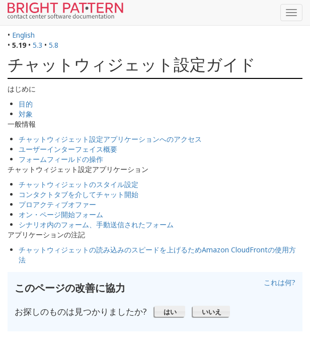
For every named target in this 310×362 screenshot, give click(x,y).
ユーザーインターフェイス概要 (68, 149)
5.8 (53, 45)
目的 (26, 104)
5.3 (37, 45)
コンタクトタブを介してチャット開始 (78, 194)
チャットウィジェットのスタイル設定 (78, 184)
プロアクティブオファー (57, 204)
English (23, 35)
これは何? (279, 282)
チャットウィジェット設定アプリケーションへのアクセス (110, 139)
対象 (26, 114)
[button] (169, 311)
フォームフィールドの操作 (61, 159)
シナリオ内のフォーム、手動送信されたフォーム (96, 224)
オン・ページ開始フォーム (61, 214)
